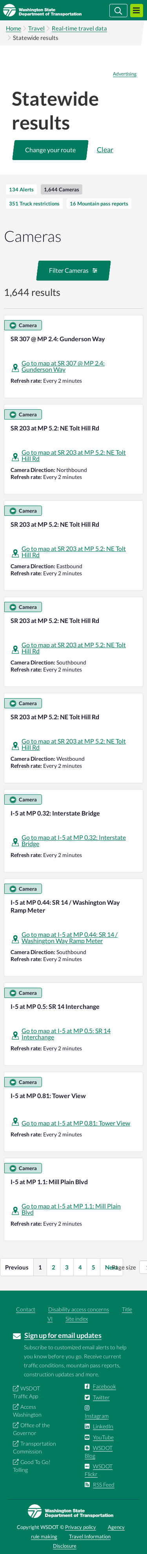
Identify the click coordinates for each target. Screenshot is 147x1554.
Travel (36, 28)
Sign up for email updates (63, 1335)
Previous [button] (17, 1267)
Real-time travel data (79, 28)
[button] (50, 149)
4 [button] (80, 1267)
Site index (76, 1318)
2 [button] (53, 1267)
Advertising (124, 74)
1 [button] (40, 1267)
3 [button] (67, 1267)
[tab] (21, 189)
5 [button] (93, 1267)
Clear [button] (105, 149)
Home (13, 28)
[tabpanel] (73, 750)
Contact (25, 1309)
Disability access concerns (78, 1309)
